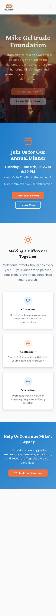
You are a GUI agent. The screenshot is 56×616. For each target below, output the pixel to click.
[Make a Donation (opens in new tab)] (28, 473)
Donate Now (28, 92)
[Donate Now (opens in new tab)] (28, 92)
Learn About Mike (28, 101)
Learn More (28, 205)
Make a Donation (28, 473)
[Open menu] (51, 7)
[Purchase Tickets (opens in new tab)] (28, 195)
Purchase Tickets (28, 195)
